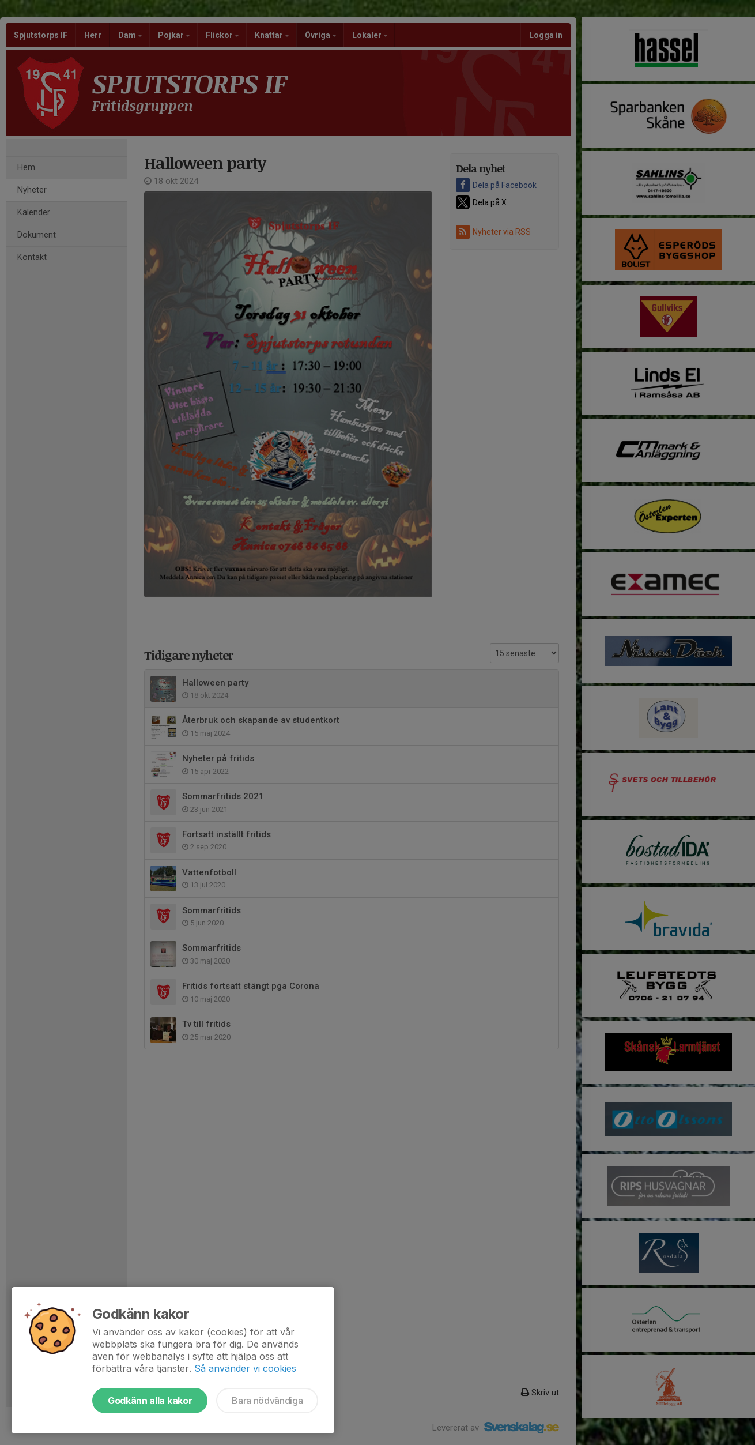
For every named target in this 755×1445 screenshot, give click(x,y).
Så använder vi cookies (245, 1368)
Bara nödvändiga (267, 1400)
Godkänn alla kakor (150, 1400)
